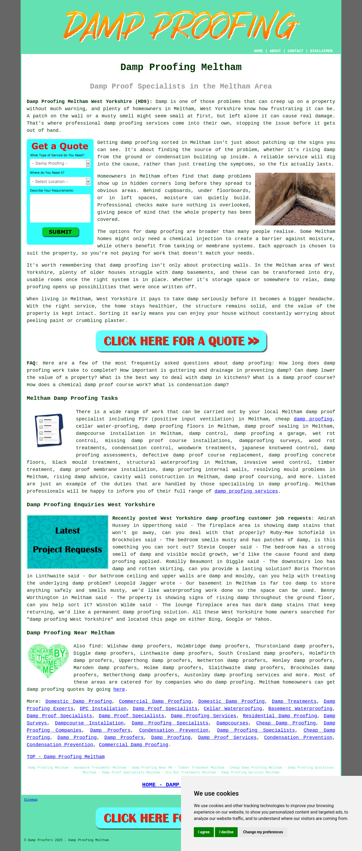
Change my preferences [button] (263, 832)
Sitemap (30, 800)
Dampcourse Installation (89, 723)
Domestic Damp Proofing (78, 701)
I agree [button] (204, 832)
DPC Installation (103, 708)
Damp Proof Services (227, 737)
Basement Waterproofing (300, 708)
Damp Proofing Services (203, 716)
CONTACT (295, 51)
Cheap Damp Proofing (286, 723)
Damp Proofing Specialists (170, 723)
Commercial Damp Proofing (155, 701)
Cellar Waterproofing (233, 708)
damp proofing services (246, 491)
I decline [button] (226, 832)
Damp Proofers (110, 730)
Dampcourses (232, 723)
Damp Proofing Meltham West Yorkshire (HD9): (89, 101)
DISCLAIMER (321, 51)
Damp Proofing (77, 737)
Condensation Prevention (174, 730)
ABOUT (275, 51)
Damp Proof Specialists (165, 708)
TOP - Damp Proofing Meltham (66, 757)
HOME (258, 51)
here (119, 689)
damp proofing (313, 419)
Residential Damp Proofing (280, 716)
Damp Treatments (294, 701)
